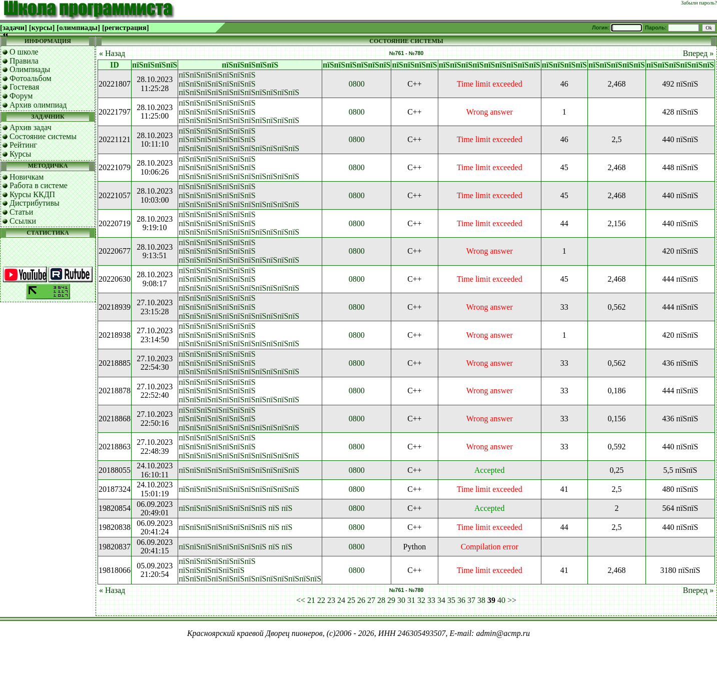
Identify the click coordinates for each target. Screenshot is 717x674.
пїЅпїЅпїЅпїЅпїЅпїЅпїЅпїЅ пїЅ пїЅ (235, 508)
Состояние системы (43, 136)
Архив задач (31, 127)
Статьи (21, 212)
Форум (21, 96)
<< (300, 600)
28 (381, 600)
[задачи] (13, 28)
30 (401, 600)
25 (351, 600)
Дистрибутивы (35, 203)
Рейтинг (23, 145)
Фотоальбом (31, 78)
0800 (357, 84)
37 (471, 600)
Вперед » (698, 53)
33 (431, 600)
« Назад (112, 53)
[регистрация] (125, 28)
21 (311, 600)
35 (451, 600)
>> (511, 600)
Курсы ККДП (32, 194)
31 (411, 600)
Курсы (20, 154)
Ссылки (23, 221)
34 (441, 600)
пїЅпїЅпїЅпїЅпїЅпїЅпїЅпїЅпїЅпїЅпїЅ (239, 470)
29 (391, 600)
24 (341, 600)
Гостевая (24, 87)
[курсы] (42, 28)
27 (371, 600)
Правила (24, 61)
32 (421, 600)
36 (461, 600)
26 (361, 600)
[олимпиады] (78, 28)
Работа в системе (39, 185)
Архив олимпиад (38, 105)
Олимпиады (30, 69)
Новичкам (27, 177)
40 (501, 600)
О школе (24, 52)
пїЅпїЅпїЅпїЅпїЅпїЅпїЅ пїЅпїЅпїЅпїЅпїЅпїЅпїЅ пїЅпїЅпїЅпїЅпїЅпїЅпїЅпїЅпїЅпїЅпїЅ (239, 84)
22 (321, 600)
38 (481, 600)
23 (331, 600)
